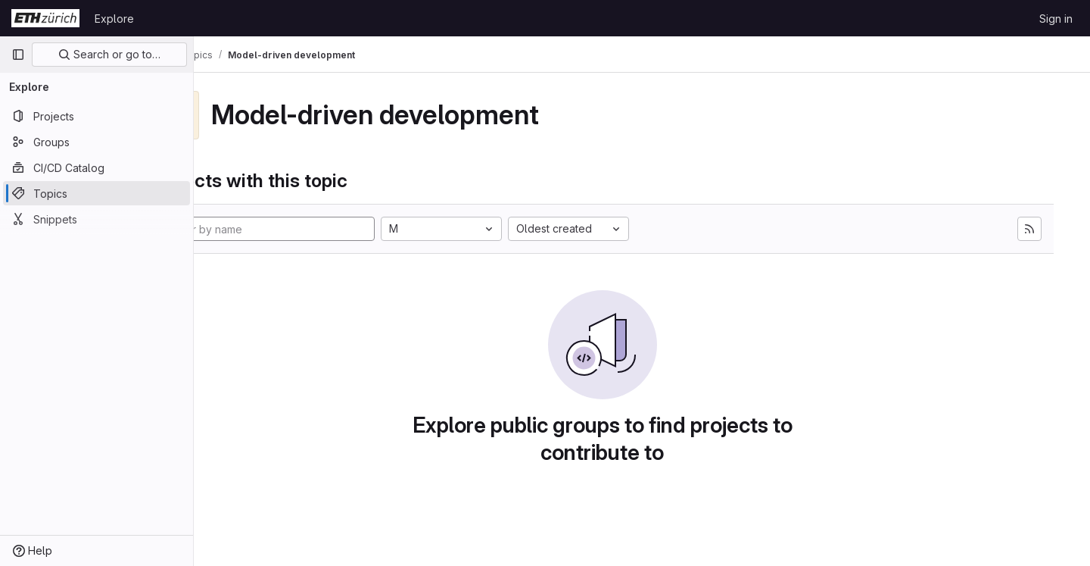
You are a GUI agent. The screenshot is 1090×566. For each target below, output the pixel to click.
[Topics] (96, 193)
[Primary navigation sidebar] (18, 54)
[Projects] (96, 116)
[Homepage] (45, 18)
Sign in (1056, 18)
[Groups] (96, 142)
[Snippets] (96, 219)
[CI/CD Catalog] (96, 167)
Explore (114, 18)
